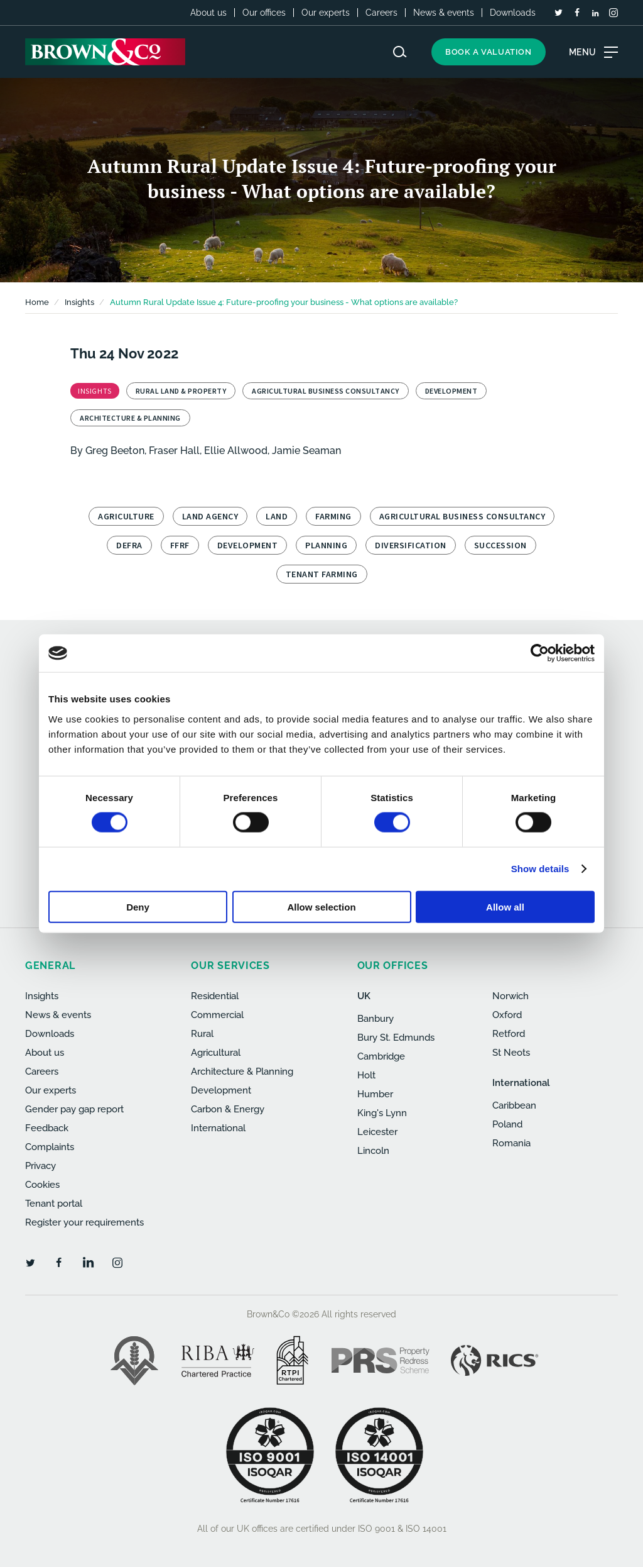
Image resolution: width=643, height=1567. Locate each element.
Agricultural (215, 1052)
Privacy (40, 1165)
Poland (507, 1124)
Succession (500, 545)
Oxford (507, 1015)
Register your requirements (84, 1222)
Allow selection (321, 906)
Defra (129, 545)
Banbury (375, 1018)
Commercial (217, 1015)
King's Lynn (382, 1113)
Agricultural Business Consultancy (462, 516)
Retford (508, 1033)
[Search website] (400, 51)
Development (247, 545)
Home (37, 302)
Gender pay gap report (74, 1109)
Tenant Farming (322, 574)
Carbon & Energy (227, 1109)
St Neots (511, 1052)
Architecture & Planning (242, 1071)
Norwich (510, 996)
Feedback (46, 1128)
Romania (511, 1143)
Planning (326, 545)
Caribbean (514, 1105)
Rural (202, 1033)
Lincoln (373, 1150)
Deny (137, 906)
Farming (333, 516)
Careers (381, 13)
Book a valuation (488, 52)
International (218, 1128)
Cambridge (381, 1056)
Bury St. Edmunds (396, 1037)
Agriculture (126, 516)
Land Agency (210, 516)
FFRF (180, 545)
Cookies (42, 1184)
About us (208, 13)
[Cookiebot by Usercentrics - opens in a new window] (540, 653)
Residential (215, 996)
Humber (375, 1094)
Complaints (49, 1147)
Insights (41, 996)
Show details (540, 868)
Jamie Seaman (306, 451)
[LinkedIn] (595, 13)
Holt (366, 1075)
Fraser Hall (174, 451)
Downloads (513, 13)
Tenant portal (53, 1203)
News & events (443, 13)
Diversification (410, 545)
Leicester (377, 1132)
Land (277, 516)
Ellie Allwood (235, 451)
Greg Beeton (114, 451)
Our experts (325, 13)
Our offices (264, 13)
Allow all (505, 906)
